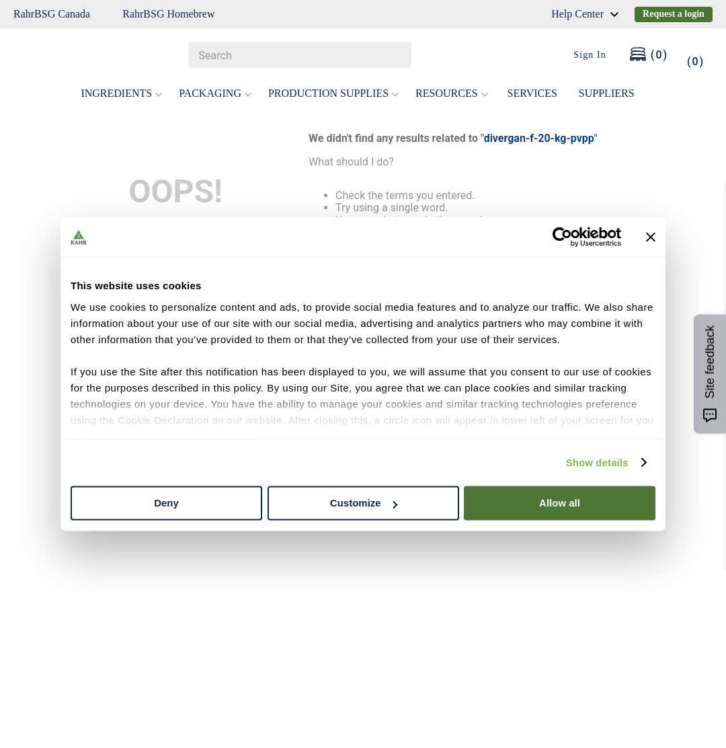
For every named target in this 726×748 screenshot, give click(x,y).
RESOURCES (451, 93)
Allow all (559, 503)
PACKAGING (215, 93)
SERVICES (532, 93)
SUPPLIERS (607, 93)
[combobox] (299, 55)
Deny (166, 503)
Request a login (673, 14)
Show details (597, 462)
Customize (363, 503)
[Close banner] (650, 236)
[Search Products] (395, 55)
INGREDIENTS (122, 93)
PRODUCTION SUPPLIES (333, 93)
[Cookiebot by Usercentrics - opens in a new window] (562, 237)
